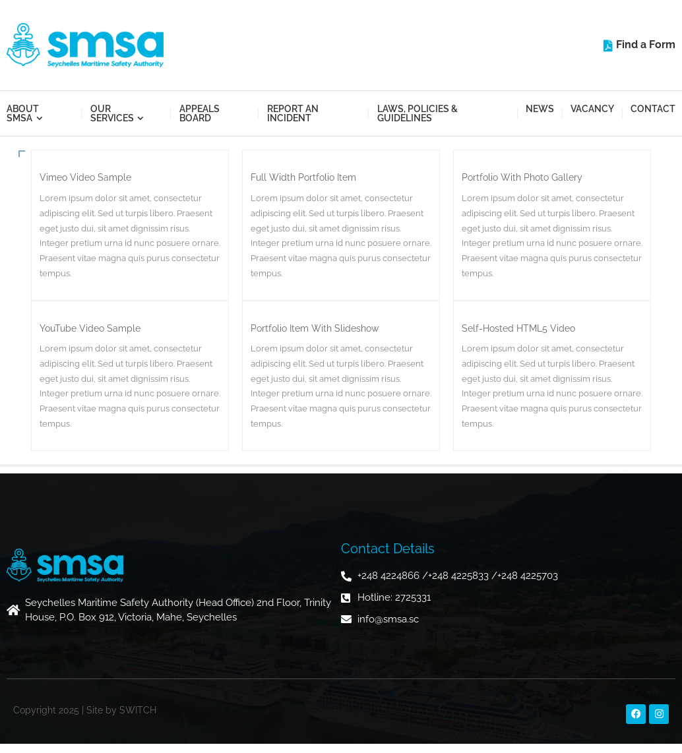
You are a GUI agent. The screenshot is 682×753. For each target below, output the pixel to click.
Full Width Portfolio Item (303, 177)
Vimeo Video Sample (85, 177)
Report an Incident (293, 113)
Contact (653, 108)
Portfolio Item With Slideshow (315, 328)
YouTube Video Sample (90, 328)
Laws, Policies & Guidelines (417, 113)
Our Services (112, 113)
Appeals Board (199, 113)
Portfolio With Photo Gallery (522, 177)
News (540, 108)
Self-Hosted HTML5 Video (518, 328)
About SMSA (23, 113)
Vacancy (592, 108)
